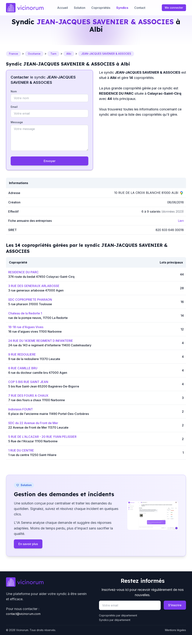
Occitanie (34, 53)
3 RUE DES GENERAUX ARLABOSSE (33, 286)
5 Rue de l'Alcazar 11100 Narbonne (33, 441)
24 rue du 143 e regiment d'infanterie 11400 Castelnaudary (49, 345)
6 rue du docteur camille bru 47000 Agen (37, 373)
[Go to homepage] (25, 7)
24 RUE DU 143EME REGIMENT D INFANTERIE (40, 341)
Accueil (62, 8)
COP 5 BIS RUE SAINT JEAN (28, 382)
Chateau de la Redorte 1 (25, 313)
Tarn (53, 53)
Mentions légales (175, 630)
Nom (14, 91)
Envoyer (50, 161)
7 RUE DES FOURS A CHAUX (28, 395)
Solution (79, 8)
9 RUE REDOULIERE (22, 354)
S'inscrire (175, 605)
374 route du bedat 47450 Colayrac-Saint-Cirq (41, 277)
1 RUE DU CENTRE (21, 450)
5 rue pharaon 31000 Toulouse (30, 304)
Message (17, 122)
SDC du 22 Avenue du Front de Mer (33, 423)
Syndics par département (114, 619)
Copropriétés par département (118, 615)
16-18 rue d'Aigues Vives (25, 327)
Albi (68, 53)
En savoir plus (28, 544)
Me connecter (174, 7)
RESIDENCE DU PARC (23, 272)
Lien (181, 221)
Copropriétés (100, 8)
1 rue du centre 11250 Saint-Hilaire (32, 455)
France (13, 53)
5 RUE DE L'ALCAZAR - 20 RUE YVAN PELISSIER (42, 437)
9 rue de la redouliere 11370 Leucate (34, 359)
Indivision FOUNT (20, 409)
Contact (139, 8)
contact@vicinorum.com (23, 614)
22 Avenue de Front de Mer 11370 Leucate (38, 427)
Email (14, 106)
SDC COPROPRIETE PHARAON (30, 299)
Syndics (122, 8)
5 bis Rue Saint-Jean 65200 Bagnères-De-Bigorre (43, 386)
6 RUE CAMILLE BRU (22, 368)
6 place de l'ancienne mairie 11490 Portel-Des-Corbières (48, 414)
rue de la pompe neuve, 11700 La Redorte (38, 318)
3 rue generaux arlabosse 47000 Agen (36, 290)
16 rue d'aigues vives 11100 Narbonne (35, 331)
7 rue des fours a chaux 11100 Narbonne (36, 400)
